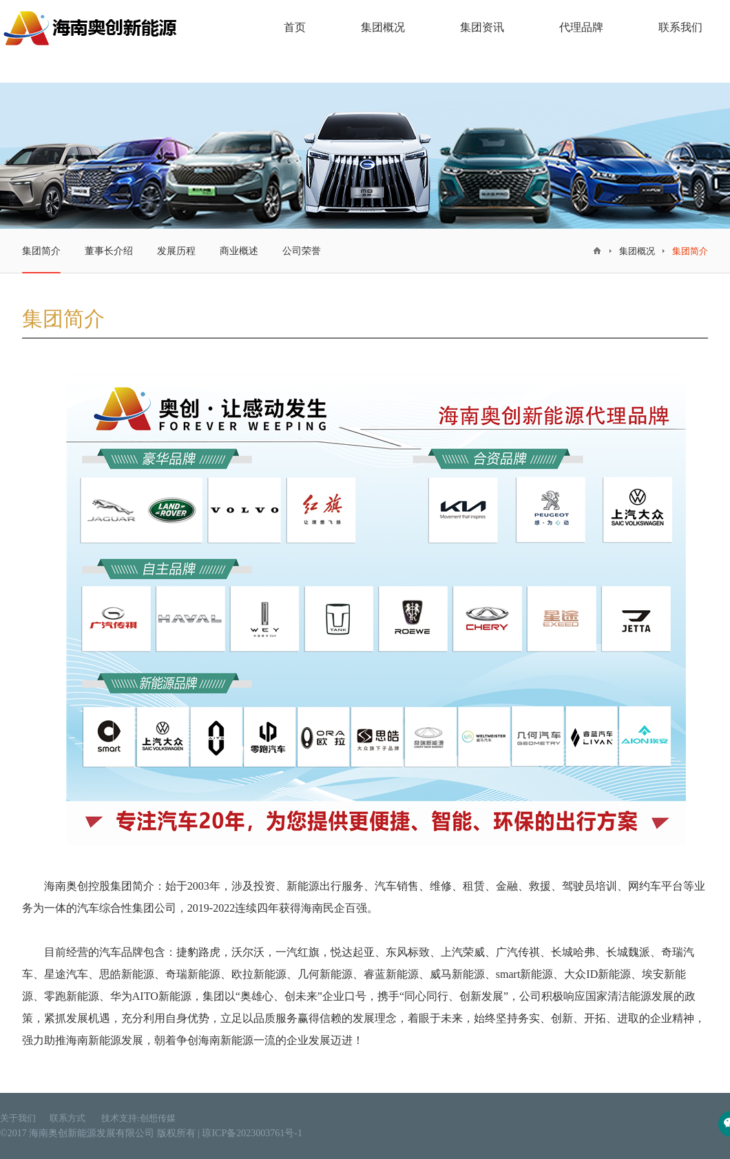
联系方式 (68, 1118)
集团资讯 (482, 27)
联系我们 (680, 27)
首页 (295, 27)
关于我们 (18, 1118)
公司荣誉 (301, 251)
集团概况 (383, 27)
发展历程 (176, 251)
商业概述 (239, 251)
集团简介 (41, 259)
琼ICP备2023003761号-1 (252, 1133)
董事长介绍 (109, 251)
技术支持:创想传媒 (138, 1118)
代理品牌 (581, 27)
